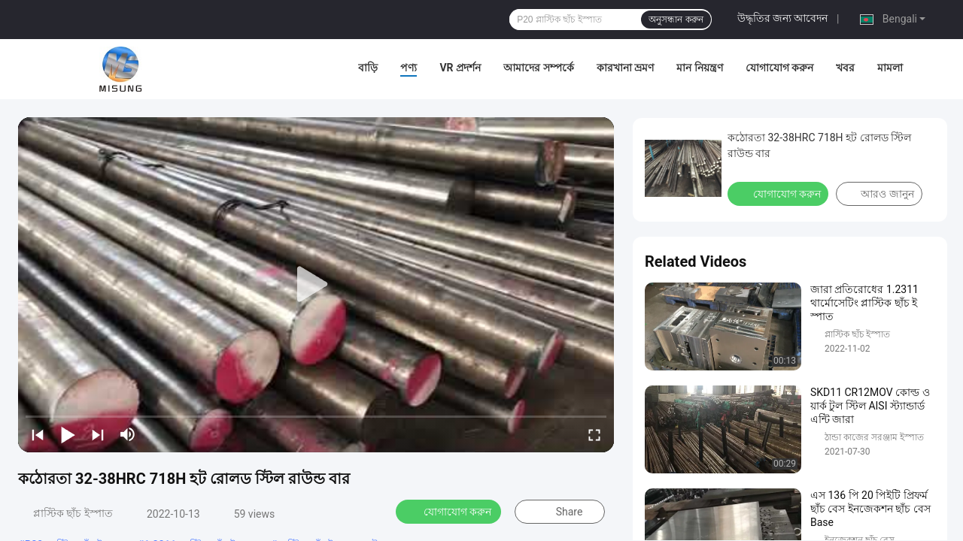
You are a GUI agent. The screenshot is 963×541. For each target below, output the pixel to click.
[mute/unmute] (128, 434)
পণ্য (408, 68)
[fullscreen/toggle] (594, 434)
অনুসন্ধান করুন (676, 19)
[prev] (38, 434)
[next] (98, 434)
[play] (316, 285)
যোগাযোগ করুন (779, 68)
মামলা (890, 68)
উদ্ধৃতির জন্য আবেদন (782, 18)
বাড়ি (368, 68)
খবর (845, 68)
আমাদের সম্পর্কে (538, 68)
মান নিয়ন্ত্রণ (699, 68)
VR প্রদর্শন (460, 68)
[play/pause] (68, 434)
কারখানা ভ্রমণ (625, 68)
